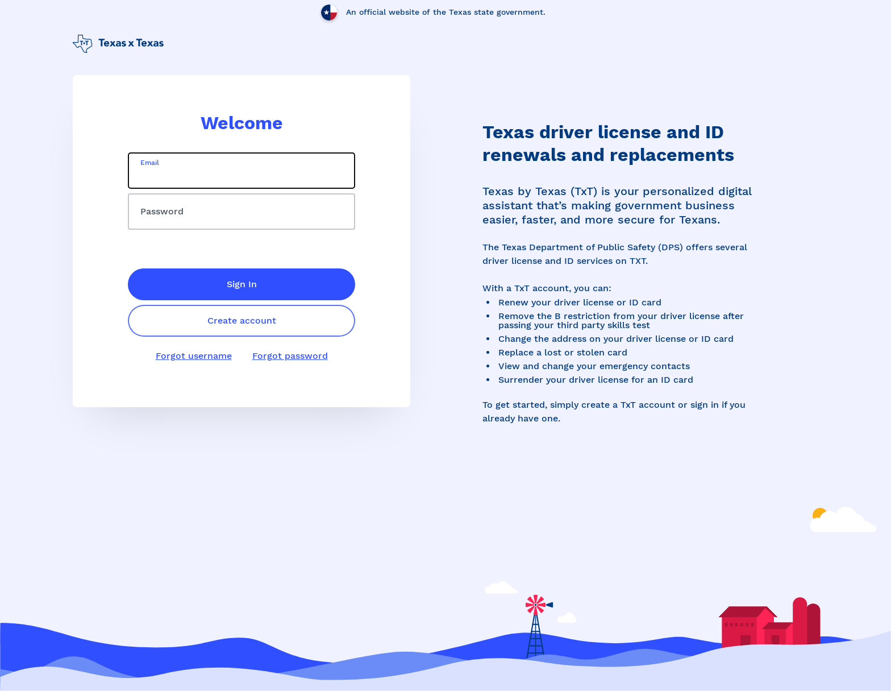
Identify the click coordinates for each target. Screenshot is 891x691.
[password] (241, 211)
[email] (241, 170)
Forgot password (290, 355)
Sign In (242, 284)
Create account (241, 320)
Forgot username (194, 355)
